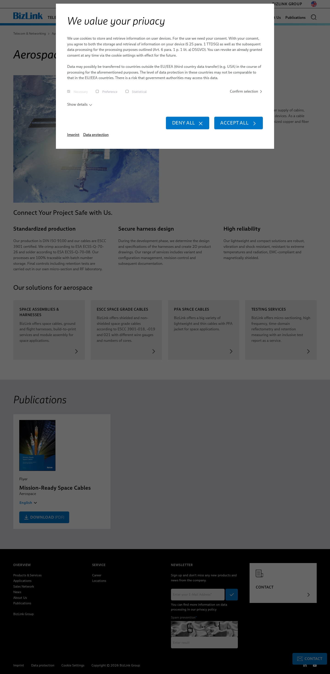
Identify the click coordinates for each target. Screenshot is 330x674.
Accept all (238, 123)
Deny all (187, 123)
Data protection (96, 134)
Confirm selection (246, 91)
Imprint (73, 134)
